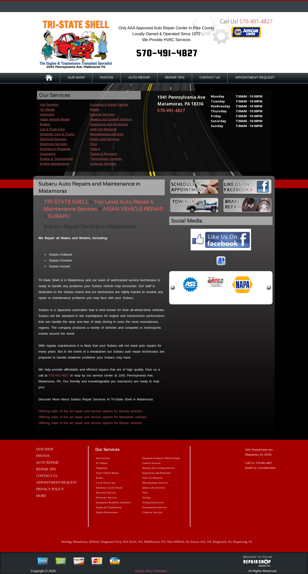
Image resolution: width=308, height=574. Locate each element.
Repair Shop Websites (151, 571)
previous (172, 287)
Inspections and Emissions (109, 124)
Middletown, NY (154, 541)
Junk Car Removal (103, 129)
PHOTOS (106, 77)
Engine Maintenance (55, 163)
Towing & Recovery (103, 154)
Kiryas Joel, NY (201, 541)
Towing (95, 149)
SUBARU (59, 216)
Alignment (47, 114)
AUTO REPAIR (139, 77)
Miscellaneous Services (107, 134)
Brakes (45, 124)
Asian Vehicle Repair (55, 119)
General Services (102, 114)
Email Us (250, 468)
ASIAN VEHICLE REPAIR (133, 209)
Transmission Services (106, 159)
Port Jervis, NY (132, 541)
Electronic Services (54, 144)
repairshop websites (257, 563)
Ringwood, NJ (222, 541)
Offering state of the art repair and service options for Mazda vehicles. (90, 411)
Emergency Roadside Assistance (113, 502)
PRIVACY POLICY (50, 489)
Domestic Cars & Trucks (57, 134)
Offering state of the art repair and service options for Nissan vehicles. (90, 423)
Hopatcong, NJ (242, 541)
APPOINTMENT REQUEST (254, 77)
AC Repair (47, 109)
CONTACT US (209, 77)
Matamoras (80, 541)
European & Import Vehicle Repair (161, 458)
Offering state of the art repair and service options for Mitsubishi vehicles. (92, 417)
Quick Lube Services (104, 139)
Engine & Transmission (56, 159)
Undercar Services (103, 163)
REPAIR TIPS (174, 77)
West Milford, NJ (178, 541)
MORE (41, 496)
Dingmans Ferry (111, 541)
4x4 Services (49, 104)
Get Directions (266, 468)
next (268, 287)
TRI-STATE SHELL (66, 202)
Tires (93, 144)
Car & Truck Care (52, 129)
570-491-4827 (255, 21)
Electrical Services (53, 139)
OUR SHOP (76, 77)
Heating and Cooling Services (111, 119)
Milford (94, 541)
